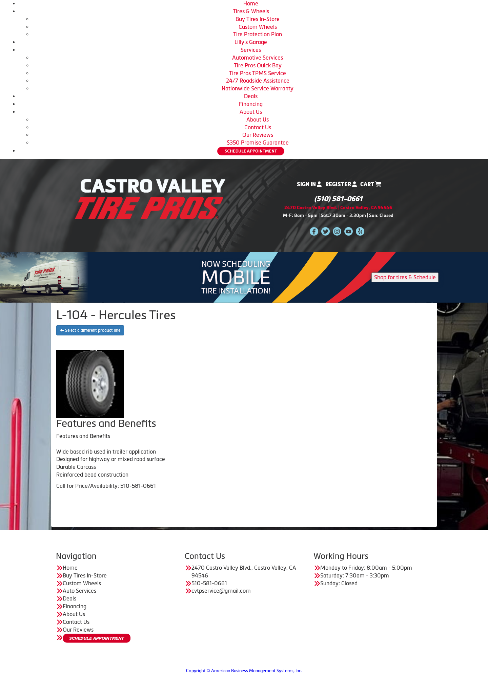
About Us (251, 112)
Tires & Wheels (251, 11)
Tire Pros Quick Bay (258, 65)
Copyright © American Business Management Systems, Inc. (244, 670)
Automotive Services (257, 57)
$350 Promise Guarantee (258, 142)
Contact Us (257, 127)
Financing (251, 104)
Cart (370, 184)
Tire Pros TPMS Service (257, 73)
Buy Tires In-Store (258, 19)
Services (251, 50)
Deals (251, 96)
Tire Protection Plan (257, 34)
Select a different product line (90, 330)
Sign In (309, 184)
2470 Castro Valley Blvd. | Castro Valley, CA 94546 (338, 207)
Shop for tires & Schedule (405, 277)
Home (250, 3)
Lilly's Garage (251, 42)
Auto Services (79, 591)
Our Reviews (257, 135)
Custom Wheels (258, 27)
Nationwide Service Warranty (257, 88)
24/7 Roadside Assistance (257, 81)
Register (341, 184)
